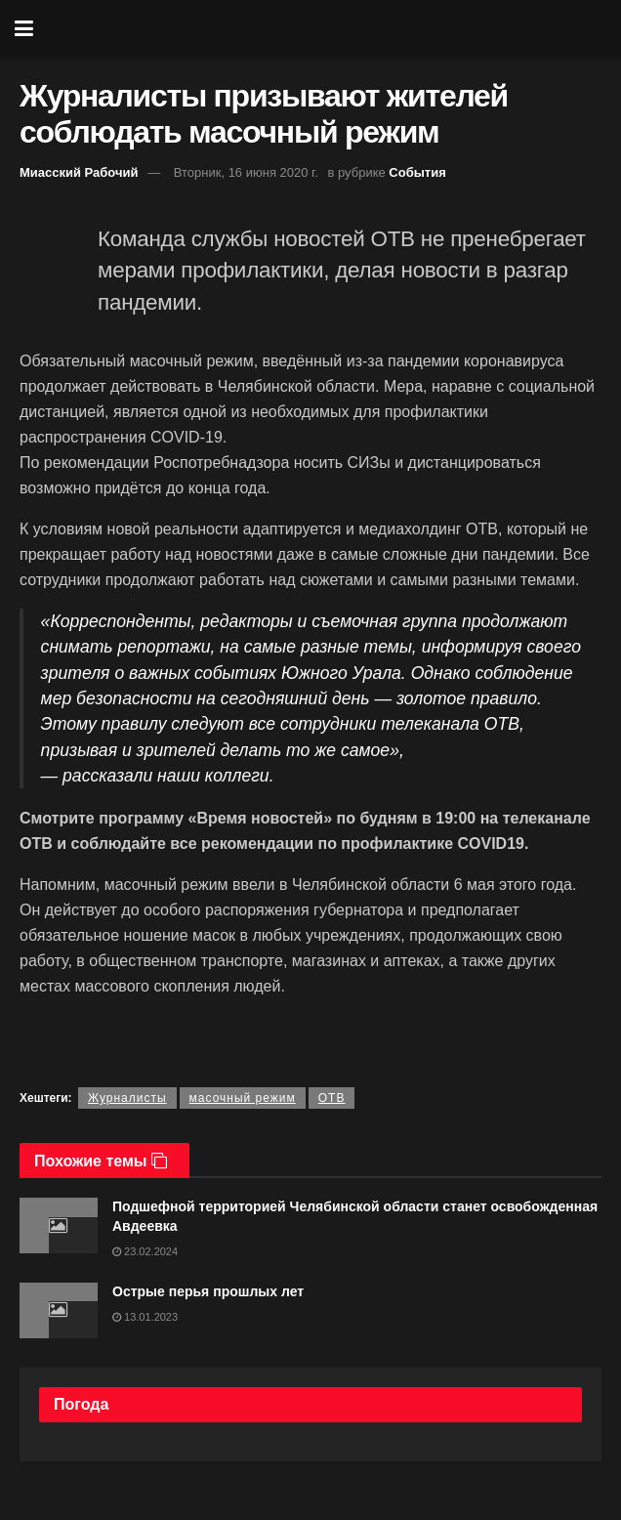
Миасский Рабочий (79, 172)
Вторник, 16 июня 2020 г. (246, 172)
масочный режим (242, 1098)
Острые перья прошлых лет (208, 1291)
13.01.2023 (145, 1317)
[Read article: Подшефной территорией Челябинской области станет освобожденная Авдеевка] (59, 1225)
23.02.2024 (145, 1251)
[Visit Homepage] (325, 29)
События (417, 172)
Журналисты (127, 1098)
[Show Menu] (24, 29)
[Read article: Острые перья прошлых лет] (59, 1310)
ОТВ (332, 1098)
